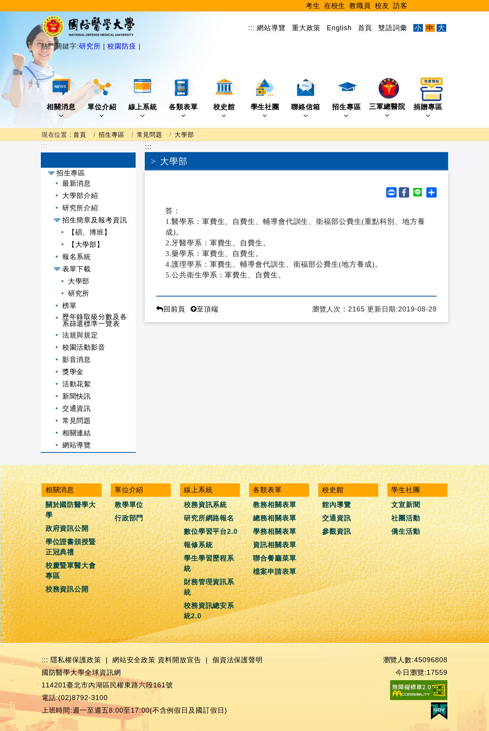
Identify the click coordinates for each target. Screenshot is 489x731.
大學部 (184, 134)
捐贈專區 (428, 98)
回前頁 (170, 309)
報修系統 (198, 545)
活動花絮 (76, 384)
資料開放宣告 (179, 660)
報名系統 (76, 257)
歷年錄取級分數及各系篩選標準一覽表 (94, 320)
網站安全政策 (133, 660)
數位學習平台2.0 (211, 531)
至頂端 (205, 309)
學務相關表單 (274, 531)
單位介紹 (102, 98)
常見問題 (150, 134)
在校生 (335, 6)
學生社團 (266, 98)
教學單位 (129, 505)
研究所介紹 (80, 208)
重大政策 (306, 28)
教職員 (360, 6)
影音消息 (76, 359)
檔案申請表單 (274, 571)
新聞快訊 (76, 396)
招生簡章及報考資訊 (94, 220)
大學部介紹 (80, 195)
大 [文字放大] (441, 28)
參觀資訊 (336, 531)
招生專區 (347, 98)
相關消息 (62, 98)
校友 (382, 6)
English (339, 28)
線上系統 (143, 98)
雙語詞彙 (392, 28)
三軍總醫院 (387, 98)
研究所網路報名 (209, 518)
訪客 (400, 6)
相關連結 (76, 433)
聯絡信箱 (306, 98)
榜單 (69, 306)
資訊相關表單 (274, 545)
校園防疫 (121, 46)
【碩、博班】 (89, 232)
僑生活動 (405, 531)
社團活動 (405, 518)
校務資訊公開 (67, 589)
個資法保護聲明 (237, 660)
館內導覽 (336, 505)
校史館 (226, 98)
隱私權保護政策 (75, 660)
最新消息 (76, 183)
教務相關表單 (274, 505)
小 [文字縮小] (418, 28)
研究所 (91, 46)
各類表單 (184, 98)
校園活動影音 (83, 347)
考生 (313, 6)
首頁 (365, 28)
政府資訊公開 (67, 528)
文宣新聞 (405, 505)
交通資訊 (76, 408)
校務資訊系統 (205, 505)
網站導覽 (271, 28)
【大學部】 (86, 244)
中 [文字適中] (430, 28)
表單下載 (76, 269)
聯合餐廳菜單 (274, 558)
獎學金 (73, 372)
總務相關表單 (274, 518)
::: (251, 28)
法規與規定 (80, 335)
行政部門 (129, 518)
